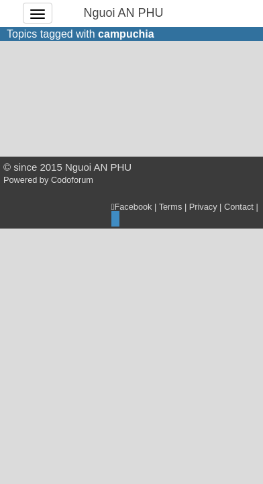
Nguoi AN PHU (123, 12)
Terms (170, 207)
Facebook (131, 207)
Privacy (203, 207)
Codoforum (72, 180)
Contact (239, 207)
